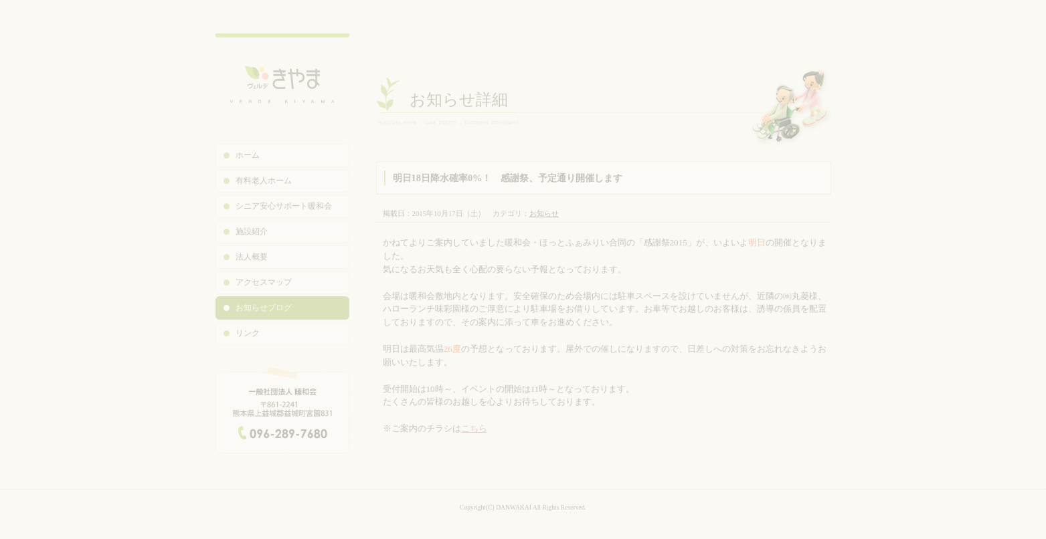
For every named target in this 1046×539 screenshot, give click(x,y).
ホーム (248, 155)
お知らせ (544, 213)
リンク (248, 333)
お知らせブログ (264, 307)
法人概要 (252, 256)
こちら (474, 428)
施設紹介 (252, 231)
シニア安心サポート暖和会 (284, 206)
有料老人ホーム (264, 180)
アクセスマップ (264, 282)
